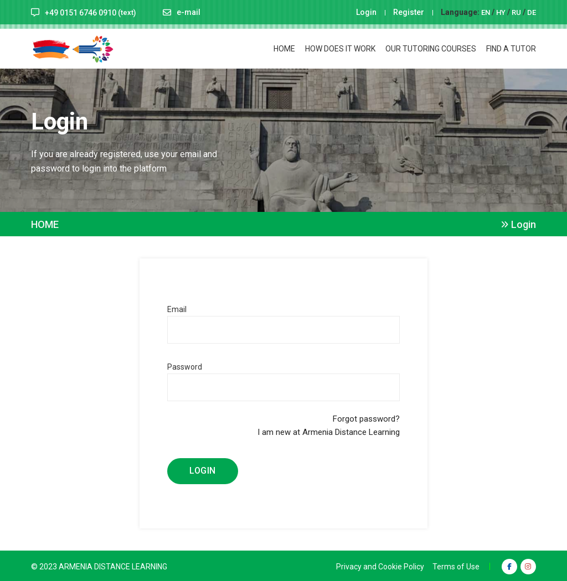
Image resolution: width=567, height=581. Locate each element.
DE (531, 12)
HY (499, 12)
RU (515, 12)
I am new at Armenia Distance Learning (328, 431)
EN (483, 12)
